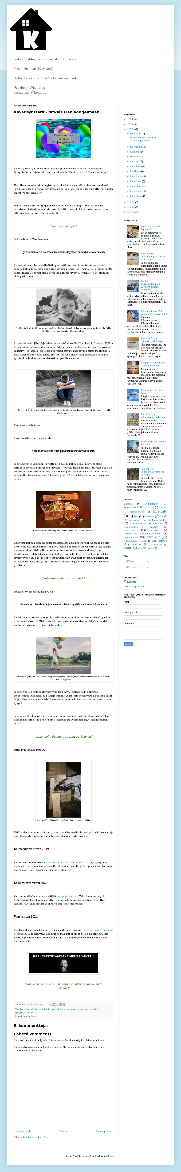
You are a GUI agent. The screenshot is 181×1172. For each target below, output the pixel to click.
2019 (130, 212)
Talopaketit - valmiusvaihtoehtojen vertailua (152, 472)
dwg (152, 507)
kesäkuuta (135, 171)
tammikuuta (136, 196)
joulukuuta (136, 134)
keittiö (163, 516)
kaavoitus (149, 516)
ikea (136, 516)
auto (145, 507)
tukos (140, 548)
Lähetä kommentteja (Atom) (35, 1137)
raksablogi (85, 1009)
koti (145, 520)
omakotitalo (130, 530)
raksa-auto (153, 537)
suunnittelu (159, 540)
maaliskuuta (136, 186)
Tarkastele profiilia (134, 586)
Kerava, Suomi (30, 1016)
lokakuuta (135, 152)
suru (145, 541)
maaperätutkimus (138, 523)
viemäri (150, 548)
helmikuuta (136, 191)
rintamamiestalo (131, 541)
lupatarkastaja (159, 520)
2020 (130, 207)
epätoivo (163, 507)
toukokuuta (136, 176)
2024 (130, 119)
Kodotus (131, 582)
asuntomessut (131, 507)
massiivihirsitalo (57, 1009)
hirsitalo (30, 1009)
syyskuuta (135, 156)
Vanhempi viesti (103, 1131)
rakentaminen (131, 537)
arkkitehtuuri (151, 504)
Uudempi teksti (23, 1131)
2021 (130, 202)
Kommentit (133, 567)
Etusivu (63, 1131)
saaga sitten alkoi (68, 896)
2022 (130, 129)
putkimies (155, 530)
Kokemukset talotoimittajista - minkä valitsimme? (153, 257)
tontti (127, 547)
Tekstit (130, 561)
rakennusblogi (72, 1009)
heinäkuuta (136, 166)
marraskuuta (137, 147)
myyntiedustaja (131, 527)
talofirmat (136, 544)
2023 (130, 124)
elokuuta (135, 161)
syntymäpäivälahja (24, 1012)
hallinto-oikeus (137, 512)
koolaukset (134, 520)
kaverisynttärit (42, 1009)
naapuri (154, 527)
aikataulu (128, 504)
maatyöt (156, 523)
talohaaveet (156, 544)
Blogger (111, 1156)
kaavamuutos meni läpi (55, 862)
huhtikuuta (136, 181)
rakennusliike (130, 534)
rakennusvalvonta (151, 534)
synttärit (95, 1009)
